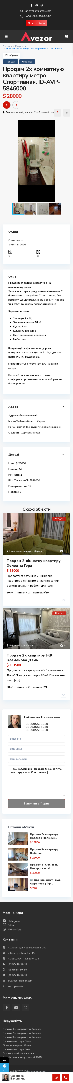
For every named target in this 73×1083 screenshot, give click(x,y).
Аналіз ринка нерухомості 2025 (22, 1057)
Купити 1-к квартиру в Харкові (22, 1029)
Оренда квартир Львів (17, 1045)
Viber (12, 925)
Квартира (20, 46)
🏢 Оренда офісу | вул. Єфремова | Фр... (45, 881)
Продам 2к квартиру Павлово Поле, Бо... (44, 836)
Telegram (14, 921)
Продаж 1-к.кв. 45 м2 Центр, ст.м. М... (44, 866)
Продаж (10, 61)
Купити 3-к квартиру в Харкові (22, 1037)
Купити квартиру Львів (17, 1041)
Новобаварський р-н (21, 551)
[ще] (50, 586)
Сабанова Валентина (42, 717)
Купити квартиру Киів (16, 1049)
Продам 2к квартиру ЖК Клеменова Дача (29, 658)
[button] (67, 123)
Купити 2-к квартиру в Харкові (22, 1033)
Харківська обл (30, 432)
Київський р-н (17, 645)
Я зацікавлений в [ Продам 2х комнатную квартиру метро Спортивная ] (36, 781)
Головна (7, 46)
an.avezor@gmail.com (38, 11)
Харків (29, 112)
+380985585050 (36, 730)
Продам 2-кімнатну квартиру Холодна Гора (34, 563)
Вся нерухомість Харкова (18, 1053)
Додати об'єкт (36, 23)
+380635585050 (36, 727)
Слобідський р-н (44, 112)
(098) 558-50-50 (17, 964)
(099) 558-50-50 (17, 969)
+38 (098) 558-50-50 (38, 16)
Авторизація (15, 986)
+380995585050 (36, 724)
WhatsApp (14, 929)
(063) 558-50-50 (17, 975)
